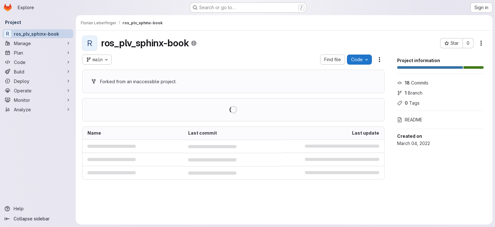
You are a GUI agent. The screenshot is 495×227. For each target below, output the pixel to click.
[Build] (38, 71)
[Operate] (38, 90)
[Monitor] (38, 100)
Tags (408, 103)
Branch (409, 93)
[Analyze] (38, 109)
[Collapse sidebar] (38, 218)
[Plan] (38, 52)
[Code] (38, 62)
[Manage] (38, 43)
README (409, 119)
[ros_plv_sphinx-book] (38, 33)
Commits (412, 82)
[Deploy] (38, 81)
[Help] (38, 208)
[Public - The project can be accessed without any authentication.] (193, 43)
